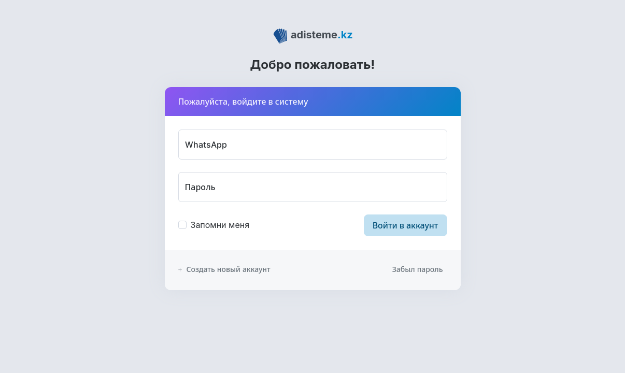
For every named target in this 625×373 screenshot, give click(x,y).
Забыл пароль (417, 269)
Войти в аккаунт (405, 225)
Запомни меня (220, 225)
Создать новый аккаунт (224, 269)
